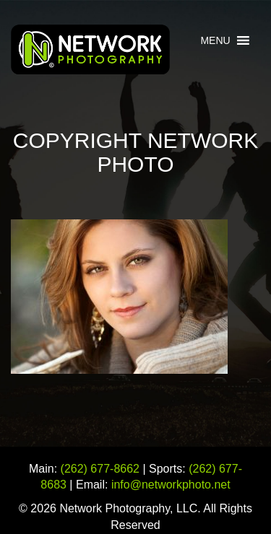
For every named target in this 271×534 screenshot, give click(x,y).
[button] (215, 40)
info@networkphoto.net (171, 484)
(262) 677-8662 (100, 469)
